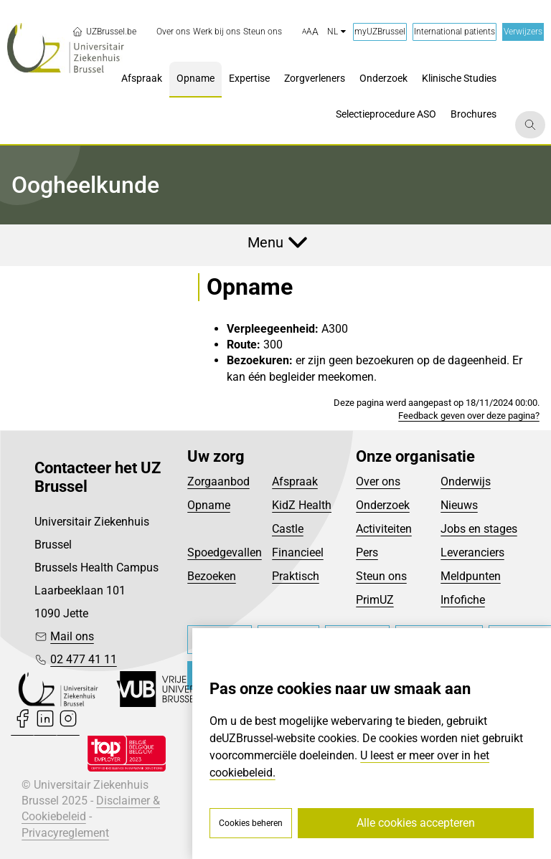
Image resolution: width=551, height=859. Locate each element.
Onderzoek (383, 505)
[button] (310, 32)
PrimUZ (375, 600)
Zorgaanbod (218, 481)
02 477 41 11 (83, 659)
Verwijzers (523, 32)
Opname (208, 505)
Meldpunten (471, 576)
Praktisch (295, 576)
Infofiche (463, 600)
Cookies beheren (251, 823)
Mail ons (72, 636)
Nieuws (459, 505)
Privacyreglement (65, 833)
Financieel (298, 552)
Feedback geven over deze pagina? (469, 415)
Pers (367, 552)
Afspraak (295, 481)
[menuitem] (173, 32)
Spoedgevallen (224, 552)
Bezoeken (211, 576)
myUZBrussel (379, 32)
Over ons (378, 481)
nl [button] (336, 32)
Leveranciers (472, 552)
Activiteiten (384, 529)
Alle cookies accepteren (416, 823)
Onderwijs (466, 481)
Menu (265, 242)
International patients (454, 32)
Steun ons (381, 576)
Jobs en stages (479, 529)
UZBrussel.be (104, 31)
